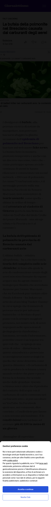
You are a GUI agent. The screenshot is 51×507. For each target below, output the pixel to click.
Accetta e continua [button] (25, 489)
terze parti (43, 463)
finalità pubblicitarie (11, 481)
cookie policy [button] (12, 460)
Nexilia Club (25, 497)
